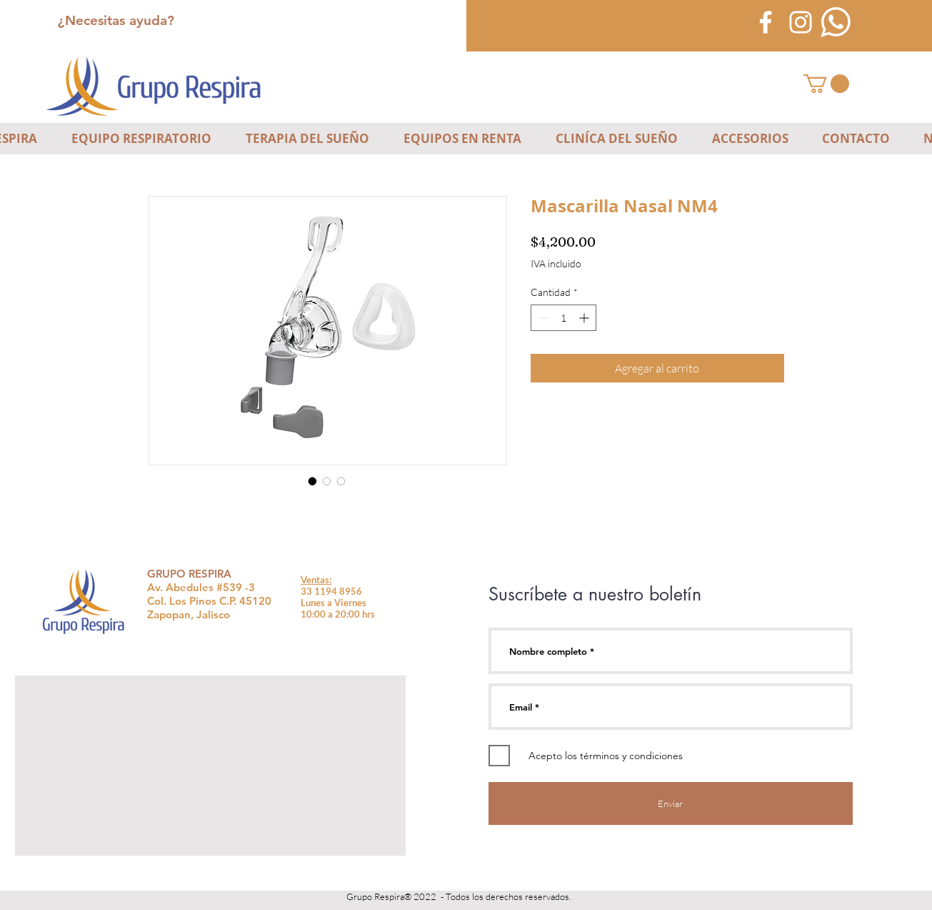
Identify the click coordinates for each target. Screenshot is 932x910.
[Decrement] (542, 317)
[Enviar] (670, 803)
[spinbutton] (563, 317)
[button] (826, 83)
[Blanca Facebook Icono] (766, 22)
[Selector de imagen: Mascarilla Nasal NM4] (313, 481)
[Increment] (585, 317)
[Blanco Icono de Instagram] (801, 22)
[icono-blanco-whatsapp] (836, 22)
